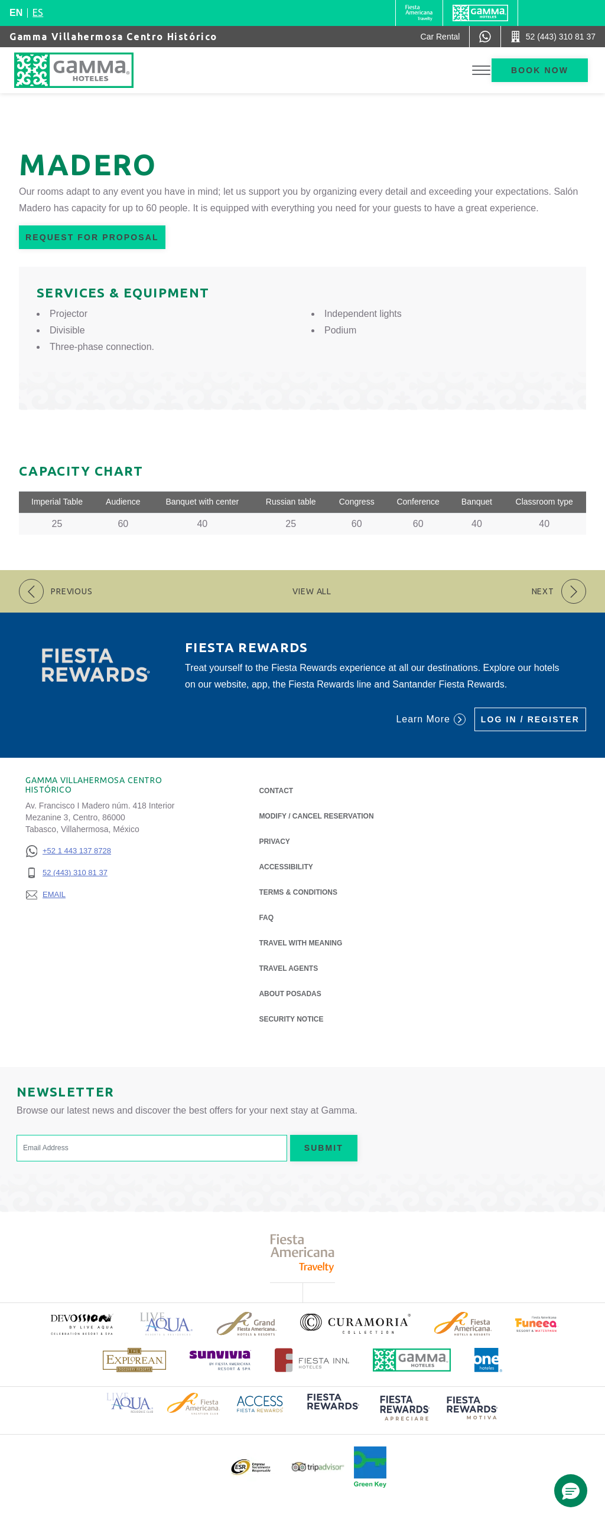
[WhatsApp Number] (485, 36)
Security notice (291, 1019)
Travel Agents (288, 968)
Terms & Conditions (298, 892)
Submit (323, 1148)
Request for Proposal (92, 237)
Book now (539, 70)
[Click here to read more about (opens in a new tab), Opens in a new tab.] (81, 1324)
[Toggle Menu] (481, 70)
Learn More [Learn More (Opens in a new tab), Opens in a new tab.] (430, 719)
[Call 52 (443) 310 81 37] (553, 36)
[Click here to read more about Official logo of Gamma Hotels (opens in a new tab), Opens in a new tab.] (412, 1360)
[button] (570, 1490)
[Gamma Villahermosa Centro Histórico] (85, 70)
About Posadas (290, 993)
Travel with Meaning (300, 943)
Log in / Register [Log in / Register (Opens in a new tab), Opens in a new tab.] (530, 719)
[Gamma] (480, 13)
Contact (276, 791)
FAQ (266, 918)
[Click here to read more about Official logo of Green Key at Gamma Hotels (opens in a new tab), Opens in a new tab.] (370, 1467)
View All (311, 591)
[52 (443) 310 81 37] (68, 873)
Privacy (274, 841)
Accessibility (286, 867)
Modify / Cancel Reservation (316, 816)
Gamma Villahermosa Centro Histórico (113, 36)
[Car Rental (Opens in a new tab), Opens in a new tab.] (440, 36)
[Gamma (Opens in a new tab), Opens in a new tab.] (419, 13)
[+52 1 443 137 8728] (68, 851)
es (37, 12)
